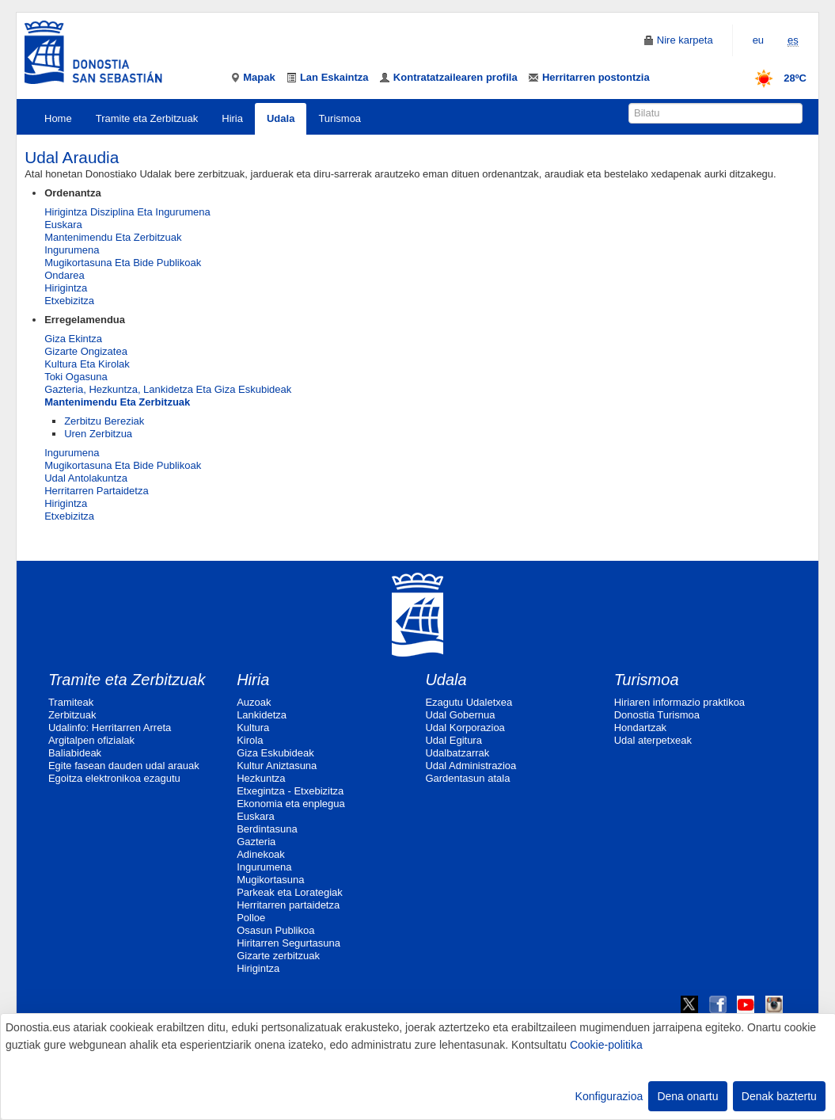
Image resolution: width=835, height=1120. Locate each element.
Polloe (251, 918)
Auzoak (254, 702)
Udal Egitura (453, 740)
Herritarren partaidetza (288, 905)
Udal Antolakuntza (85, 478)
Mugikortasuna (270, 880)
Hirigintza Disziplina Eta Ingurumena (127, 212)
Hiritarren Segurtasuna (288, 943)
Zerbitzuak (72, 715)
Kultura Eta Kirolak (87, 364)
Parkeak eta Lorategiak (290, 892)
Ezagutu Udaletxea (468, 702)
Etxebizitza (69, 301)
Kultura (253, 727)
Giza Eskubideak (275, 753)
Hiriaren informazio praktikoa (679, 702)
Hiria (232, 118)
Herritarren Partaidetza (96, 491)
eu (758, 40)
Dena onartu (687, 1096)
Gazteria (256, 842)
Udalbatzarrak (457, 753)
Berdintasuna (267, 829)
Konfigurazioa (609, 1096)
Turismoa (339, 118)
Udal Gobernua (460, 715)
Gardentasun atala (467, 778)
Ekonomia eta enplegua (291, 804)
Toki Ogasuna (76, 377)
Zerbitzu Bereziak (104, 421)
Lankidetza (262, 715)
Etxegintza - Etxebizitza (290, 791)
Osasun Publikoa (275, 930)
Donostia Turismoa (657, 715)
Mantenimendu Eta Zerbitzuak (112, 237)
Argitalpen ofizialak (91, 740)
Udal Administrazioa (470, 765)
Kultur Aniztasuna (277, 765)
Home (58, 118)
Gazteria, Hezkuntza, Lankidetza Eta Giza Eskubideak (167, 389)
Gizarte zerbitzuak (278, 956)
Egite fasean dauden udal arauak (123, 765)
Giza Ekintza (73, 339)
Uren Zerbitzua (98, 434)
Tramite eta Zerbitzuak (147, 118)
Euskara (63, 224)
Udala (280, 118)
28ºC (775, 78)
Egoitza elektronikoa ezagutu (114, 778)
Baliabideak (74, 753)
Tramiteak (70, 702)
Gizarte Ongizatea (85, 351)
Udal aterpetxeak (653, 740)
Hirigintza (65, 288)
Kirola (250, 740)
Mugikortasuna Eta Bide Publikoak (122, 263)
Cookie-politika (606, 1044)
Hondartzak (640, 727)
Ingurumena (71, 250)
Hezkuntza (261, 778)
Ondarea (64, 275)
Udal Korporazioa (464, 727)
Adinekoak (261, 854)
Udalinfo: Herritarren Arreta (109, 727)
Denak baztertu (779, 1096)
